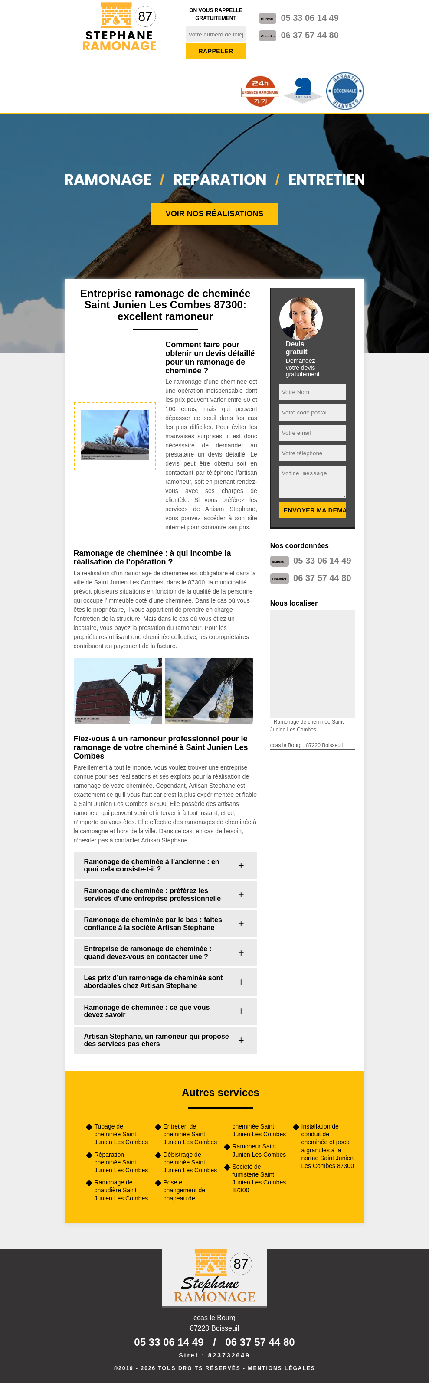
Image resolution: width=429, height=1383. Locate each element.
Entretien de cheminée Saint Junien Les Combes (190, 1134)
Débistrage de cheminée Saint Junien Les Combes (190, 1162)
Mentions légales (281, 1368)
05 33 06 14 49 (309, 18)
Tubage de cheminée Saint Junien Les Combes (121, 1134)
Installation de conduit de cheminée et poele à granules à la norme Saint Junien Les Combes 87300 (327, 1146)
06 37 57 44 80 (309, 35)
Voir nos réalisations (215, 213)
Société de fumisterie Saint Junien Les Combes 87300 (259, 1178)
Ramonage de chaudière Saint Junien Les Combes (121, 1190)
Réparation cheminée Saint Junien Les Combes (121, 1162)
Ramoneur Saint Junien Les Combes (259, 1150)
